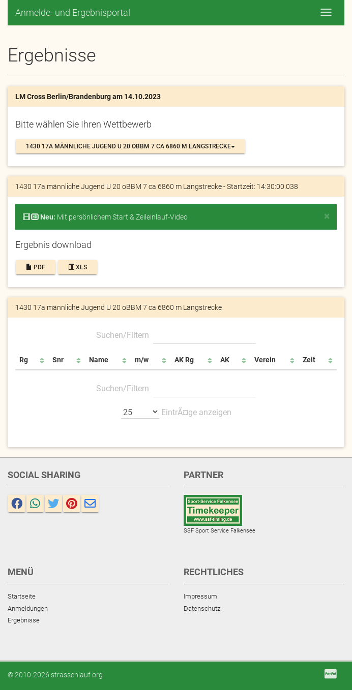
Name (98, 360)
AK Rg (184, 360)
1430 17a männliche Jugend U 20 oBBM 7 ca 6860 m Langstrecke (130, 146)
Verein (265, 360)
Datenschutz (202, 608)
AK (224, 360)
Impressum (200, 596)
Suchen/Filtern (176, 334)
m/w (142, 360)
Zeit (309, 360)
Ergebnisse (24, 620)
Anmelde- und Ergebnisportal (72, 12)
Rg (23, 360)
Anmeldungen (28, 608)
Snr (58, 360)
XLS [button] (77, 267)
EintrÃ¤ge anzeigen (176, 411)
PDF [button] (35, 267)
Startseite (22, 596)
